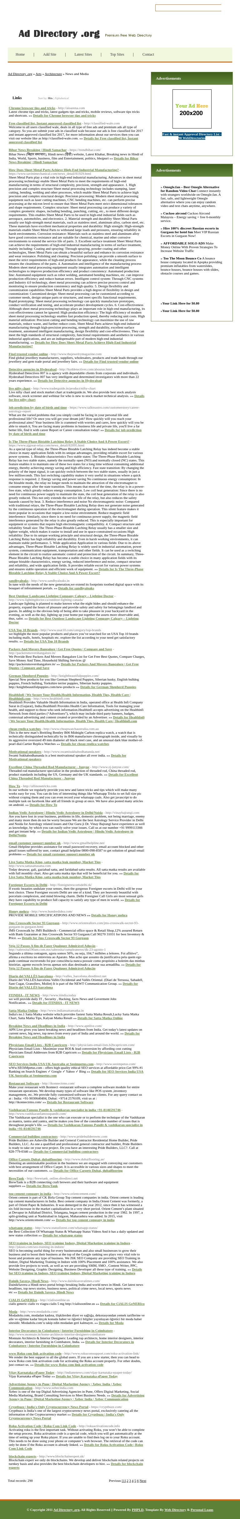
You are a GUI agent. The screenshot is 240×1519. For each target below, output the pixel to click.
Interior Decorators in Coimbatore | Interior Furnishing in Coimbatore (61, 1330)
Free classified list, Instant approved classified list (45, 123)
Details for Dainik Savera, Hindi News (46, 1292)
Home (20, 54)
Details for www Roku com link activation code (68, 1364)
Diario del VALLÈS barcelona (31, 976)
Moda (13, 1311)
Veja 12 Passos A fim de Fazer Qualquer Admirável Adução (52, 946)
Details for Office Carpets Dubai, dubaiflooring (88, 1170)
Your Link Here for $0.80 (180, 303)
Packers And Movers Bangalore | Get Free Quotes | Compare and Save (60, 649)
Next (143, 1480)
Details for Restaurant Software (70, 1102)
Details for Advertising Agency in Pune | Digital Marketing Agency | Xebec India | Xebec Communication (76, 1397)
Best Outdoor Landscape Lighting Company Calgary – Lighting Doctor (61, 596)
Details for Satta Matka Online (100, 1018)
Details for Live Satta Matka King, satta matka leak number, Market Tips (74, 875)
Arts (39, 74)
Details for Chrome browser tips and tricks (64, 115)
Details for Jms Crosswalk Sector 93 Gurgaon (55, 938)
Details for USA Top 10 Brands (46, 641)
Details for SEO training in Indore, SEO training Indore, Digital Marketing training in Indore (75, 1271)
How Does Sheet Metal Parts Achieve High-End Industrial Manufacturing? (64, 170)
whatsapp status (20, 1228)
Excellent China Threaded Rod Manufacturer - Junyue (49, 767)
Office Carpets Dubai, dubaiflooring (35, 1159)
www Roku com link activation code (35, 1353)
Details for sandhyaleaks (76, 588)
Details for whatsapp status (62, 1235)
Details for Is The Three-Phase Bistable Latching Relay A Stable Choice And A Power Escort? (76, 571)
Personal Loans (202, 1509)
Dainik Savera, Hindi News (28, 1281)
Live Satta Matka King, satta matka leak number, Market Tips (55, 862)
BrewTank (16, 1178)
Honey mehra (19, 911)
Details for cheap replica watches (85, 744)
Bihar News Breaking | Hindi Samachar (38, 150)
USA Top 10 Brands (23, 630)
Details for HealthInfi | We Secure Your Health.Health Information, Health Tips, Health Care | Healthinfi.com (76, 719)
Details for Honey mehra (109, 915)
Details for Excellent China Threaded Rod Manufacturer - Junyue (73, 776)
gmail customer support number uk (35, 843)
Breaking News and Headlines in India (37, 1026)
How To (14, 786)
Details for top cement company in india (85, 1220)
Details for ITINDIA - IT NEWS (55, 1002)
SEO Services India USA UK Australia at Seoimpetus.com (51, 1064)
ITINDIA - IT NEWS (24, 995)
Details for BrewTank (42, 1186)
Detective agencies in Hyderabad (33, 369)
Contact (148, 54)
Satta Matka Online (23, 1010)
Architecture (53, 74)
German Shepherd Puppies (28, 675)
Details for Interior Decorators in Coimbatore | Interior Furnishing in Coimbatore (71, 1343)
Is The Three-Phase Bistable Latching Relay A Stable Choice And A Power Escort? (69, 441)
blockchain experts (22, 1456)
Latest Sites (83, 54)
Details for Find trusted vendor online (110, 361)
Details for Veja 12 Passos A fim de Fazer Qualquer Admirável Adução (75, 966)
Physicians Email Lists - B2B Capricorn (38, 1045)
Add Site (49, 54)
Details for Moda (111, 1323)
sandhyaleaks (18, 580)
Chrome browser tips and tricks (32, 108)
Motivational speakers (25, 751)
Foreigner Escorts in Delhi (28, 885)
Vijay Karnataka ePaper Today (31, 1372)
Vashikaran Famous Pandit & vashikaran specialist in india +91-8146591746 (65, 1110)
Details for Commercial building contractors (65, 1151)
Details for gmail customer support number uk (61, 854)
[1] (124, 1480)
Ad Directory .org (84, 33)
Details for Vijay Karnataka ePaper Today (87, 1376)
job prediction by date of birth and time (38, 407)
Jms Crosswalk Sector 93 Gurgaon (34, 923)
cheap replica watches (25, 729)
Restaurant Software (24, 1083)
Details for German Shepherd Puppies (108, 687)
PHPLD (137, 1509)
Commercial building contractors (33, 1136)
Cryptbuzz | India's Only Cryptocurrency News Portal (48, 1407)
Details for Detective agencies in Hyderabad (70, 380)
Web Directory (175, 1509)
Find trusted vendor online (28, 354)
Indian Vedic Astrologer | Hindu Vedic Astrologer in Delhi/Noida (56, 812)
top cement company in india (30, 1193)
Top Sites (117, 54)
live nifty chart (19, 388)
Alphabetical (61, 98)
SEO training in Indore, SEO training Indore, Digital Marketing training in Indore (69, 1243)
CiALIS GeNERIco (23, 1300)
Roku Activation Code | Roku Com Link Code (42, 1426)
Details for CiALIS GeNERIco (122, 1303)
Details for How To (43, 805)
